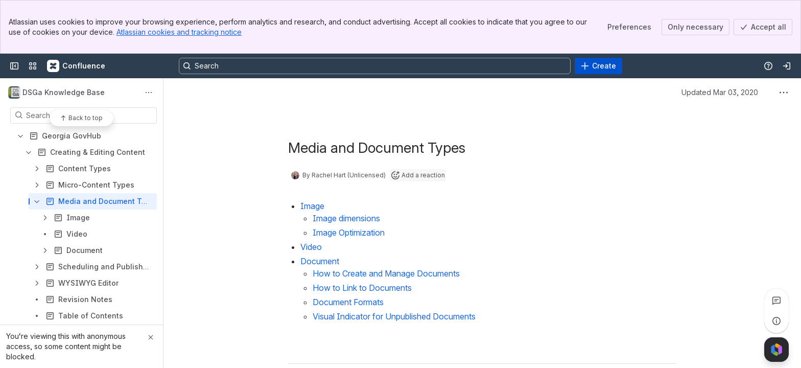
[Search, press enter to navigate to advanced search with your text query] (375, 66)
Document (319, 261)
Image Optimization (349, 232)
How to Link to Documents (362, 288)
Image (312, 206)
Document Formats (348, 302)
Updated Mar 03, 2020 (719, 92)
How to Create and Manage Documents (386, 273)
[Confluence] (76, 66)
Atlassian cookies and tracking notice (179, 32)
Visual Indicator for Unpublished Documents (394, 316)
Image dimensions (346, 218)
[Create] (598, 66)
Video (311, 247)
